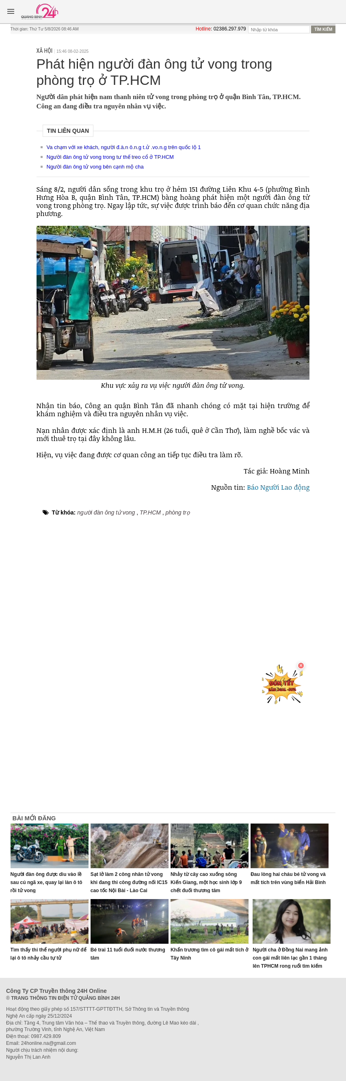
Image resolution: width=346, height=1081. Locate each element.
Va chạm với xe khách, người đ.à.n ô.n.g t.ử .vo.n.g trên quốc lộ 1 (124, 147)
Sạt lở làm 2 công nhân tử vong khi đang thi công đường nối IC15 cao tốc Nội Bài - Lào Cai (129, 882)
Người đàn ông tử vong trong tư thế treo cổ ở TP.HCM (110, 157)
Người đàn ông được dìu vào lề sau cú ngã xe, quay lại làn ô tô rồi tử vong (46, 882)
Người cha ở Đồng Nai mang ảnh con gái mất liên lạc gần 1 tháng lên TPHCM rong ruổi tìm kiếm (290, 958)
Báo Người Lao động (278, 487)
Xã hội (45, 51)
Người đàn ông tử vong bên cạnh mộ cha (95, 167)
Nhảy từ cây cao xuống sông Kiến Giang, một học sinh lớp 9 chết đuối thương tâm (206, 882)
